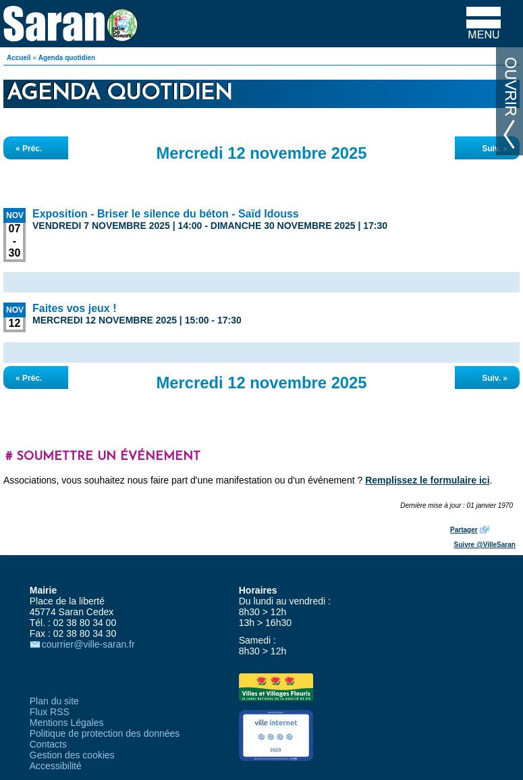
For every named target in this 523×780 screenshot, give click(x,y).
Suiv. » (494, 148)
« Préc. (29, 148)
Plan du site (54, 701)
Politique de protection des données (105, 733)
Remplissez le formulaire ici (427, 480)
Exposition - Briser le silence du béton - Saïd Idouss (165, 213)
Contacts (48, 744)
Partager (464, 530)
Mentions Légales (67, 722)
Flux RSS (50, 711)
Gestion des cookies (72, 755)
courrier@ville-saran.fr (88, 644)
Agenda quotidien (66, 57)
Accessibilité (56, 765)
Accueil (19, 57)
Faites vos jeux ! (74, 308)
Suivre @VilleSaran (485, 544)
